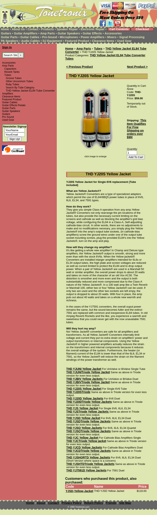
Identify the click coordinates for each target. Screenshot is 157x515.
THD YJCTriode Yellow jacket (86, 441)
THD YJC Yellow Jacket (82, 437)
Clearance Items (103, 41)
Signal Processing (131, 37)
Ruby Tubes (12, 84)
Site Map (125, 503)
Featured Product (77, 41)
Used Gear (124, 41)
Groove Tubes (13, 78)
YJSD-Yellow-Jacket (79, 491)
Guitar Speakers (69, 33)
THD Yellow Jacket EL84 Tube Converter (117, 55)
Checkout (142, 29)
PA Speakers (9, 41)
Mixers (111, 37)
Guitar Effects (92, 33)
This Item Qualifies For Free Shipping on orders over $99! (136, 129)
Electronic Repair (93, 29)
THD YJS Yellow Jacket (82, 408)
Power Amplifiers (92, 37)
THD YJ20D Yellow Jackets (84, 398)
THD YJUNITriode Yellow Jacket (88, 372)
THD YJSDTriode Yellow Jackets (88, 421)
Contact (33, 29)
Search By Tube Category (20, 87)
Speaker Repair (67, 29)
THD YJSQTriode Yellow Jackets (88, 431)
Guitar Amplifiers (25, 33)
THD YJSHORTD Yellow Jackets (88, 457)
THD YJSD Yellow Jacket (83, 418)
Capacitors (10, 68)
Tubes (7, 75)
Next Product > (137, 66)
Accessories (113, 33)
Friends (111, 503)
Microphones (69, 37)
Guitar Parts (9, 37)
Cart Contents (119, 29)
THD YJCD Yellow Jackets (84, 447)
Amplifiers (7, 93)
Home (5, 29)
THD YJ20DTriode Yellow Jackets (89, 401)
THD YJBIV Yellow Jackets (84, 379)
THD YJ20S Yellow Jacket (83, 388)
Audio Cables (30, 41)
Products (47, 29)
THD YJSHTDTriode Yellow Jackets (90, 464)
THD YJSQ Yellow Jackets (84, 428)
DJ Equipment (52, 41)
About (41, 503)
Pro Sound (8, 117)
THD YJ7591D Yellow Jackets (86, 470)
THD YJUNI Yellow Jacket (83, 369)
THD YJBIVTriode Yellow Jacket (88, 382)
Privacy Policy (72, 503)
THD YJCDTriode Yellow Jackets (88, 450)
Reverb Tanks (12, 71)
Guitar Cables (29, 37)
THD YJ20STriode (78, 392)
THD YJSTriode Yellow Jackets (87, 411)
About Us (18, 29)
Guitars (6, 33)
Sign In (7, 47)
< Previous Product (79, 66)
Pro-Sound (49, 37)
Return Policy (93, 503)
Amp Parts (47, 33)
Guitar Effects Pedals (14, 105)
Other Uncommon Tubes (19, 81)
